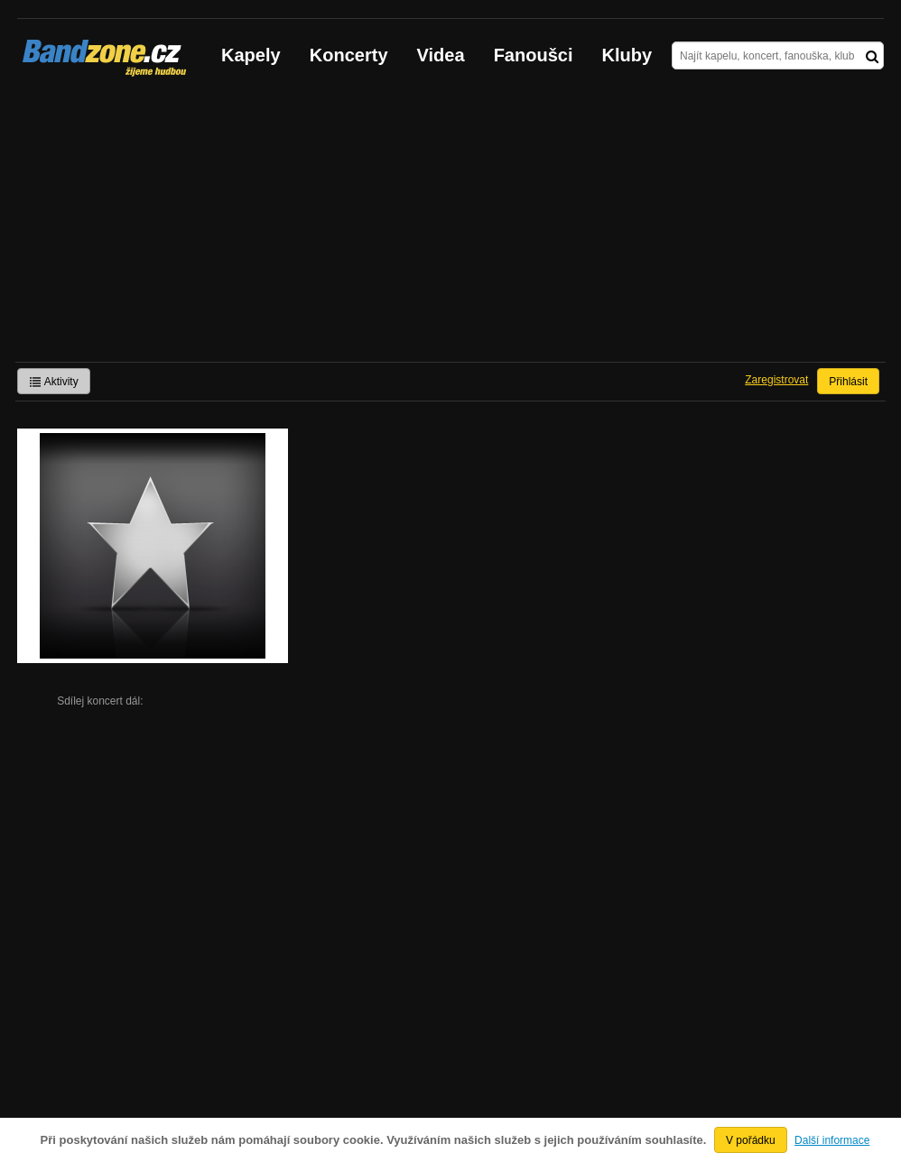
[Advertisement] (450, 226)
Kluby (627, 55)
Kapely (251, 55)
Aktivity (54, 381)
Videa (441, 55)
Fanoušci (533, 55)
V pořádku (751, 1140)
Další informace (831, 1140)
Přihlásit (848, 381)
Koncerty (349, 55)
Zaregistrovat (776, 380)
